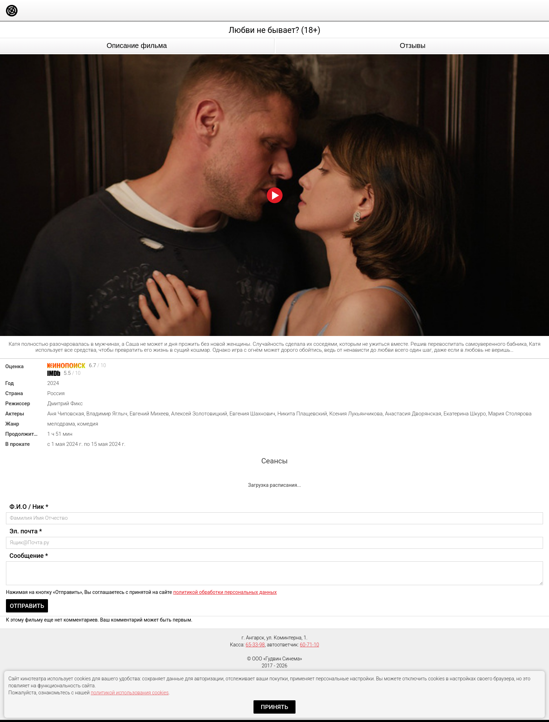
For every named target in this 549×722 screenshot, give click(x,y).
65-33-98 (255, 644)
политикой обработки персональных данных (225, 592)
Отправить (27, 605)
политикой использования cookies (129, 692)
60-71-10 (309, 644)
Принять (274, 706)
